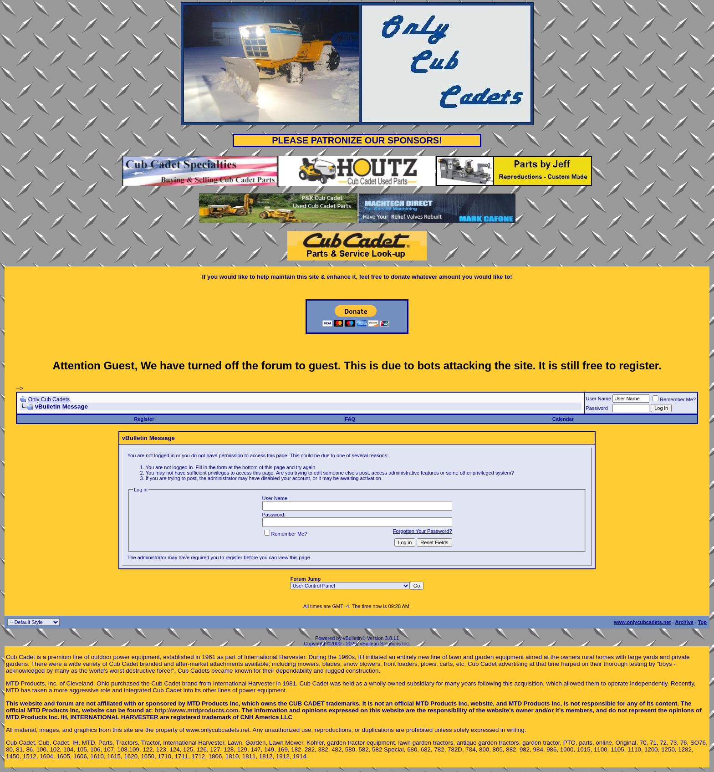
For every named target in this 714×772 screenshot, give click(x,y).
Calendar (563, 419)
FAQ (350, 419)
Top (702, 622)
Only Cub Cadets (49, 399)
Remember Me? (674, 399)
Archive (684, 622)
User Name (599, 398)
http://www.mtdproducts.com (197, 710)
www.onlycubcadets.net (642, 622)
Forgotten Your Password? (422, 531)
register (234, 557)
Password (597, 408)
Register (144, 419)
